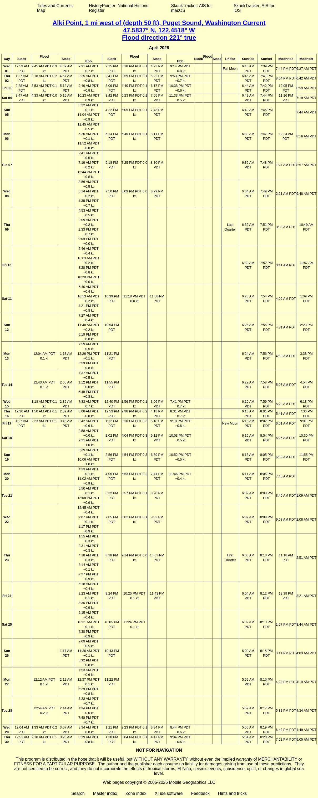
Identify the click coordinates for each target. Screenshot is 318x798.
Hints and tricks (232, 793)
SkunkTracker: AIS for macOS (191, 8)
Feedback (200, 793)
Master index (105, 793)
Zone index (135, 793)
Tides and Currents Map (55, 8)
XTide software (169, 793)
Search (78, 793)
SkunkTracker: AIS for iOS (254, 8)
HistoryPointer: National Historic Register (118, 8)
